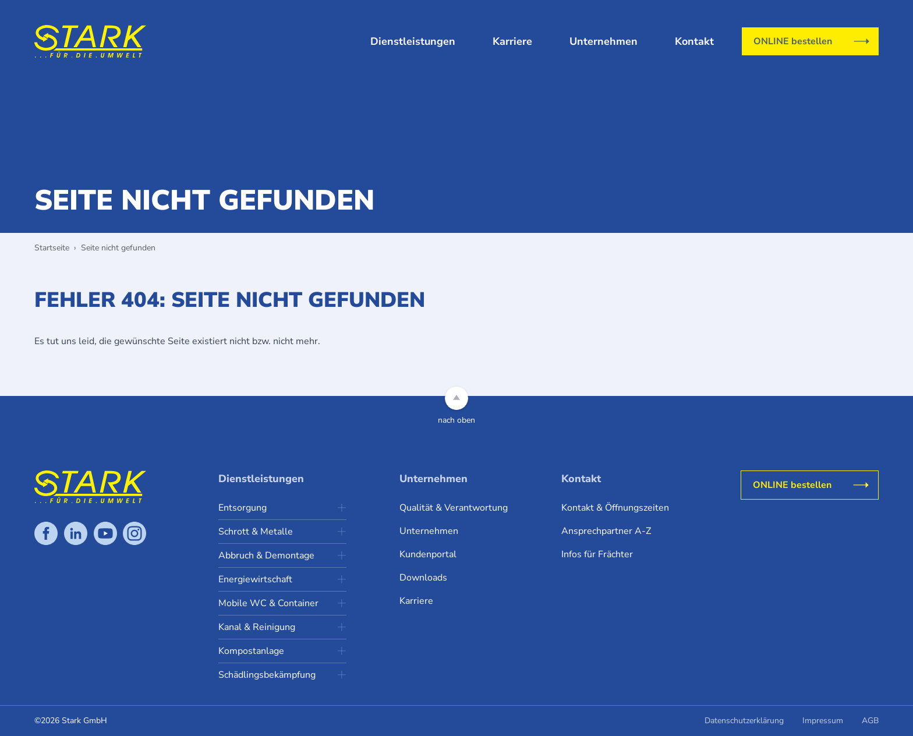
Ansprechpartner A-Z (606, 531)
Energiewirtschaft (255, 579)
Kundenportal (427, 554)
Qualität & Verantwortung (453, 507)
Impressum (822, 720)
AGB (870, 720)
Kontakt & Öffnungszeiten (615, 507)
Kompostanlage (251, 651)
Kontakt (694, 41)
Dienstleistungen (412, 41)
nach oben (456, 420)
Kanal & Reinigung (256, 627)
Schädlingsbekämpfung (267, 674)
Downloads (423, 577)
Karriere (512, 41)
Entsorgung (242, 507)
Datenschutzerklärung (744, 720)
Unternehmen (603, 41)
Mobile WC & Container (268, 603)
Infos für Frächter (597, 554)
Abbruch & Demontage (266, 555)
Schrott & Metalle (255, 531)
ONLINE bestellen (792, 41)
